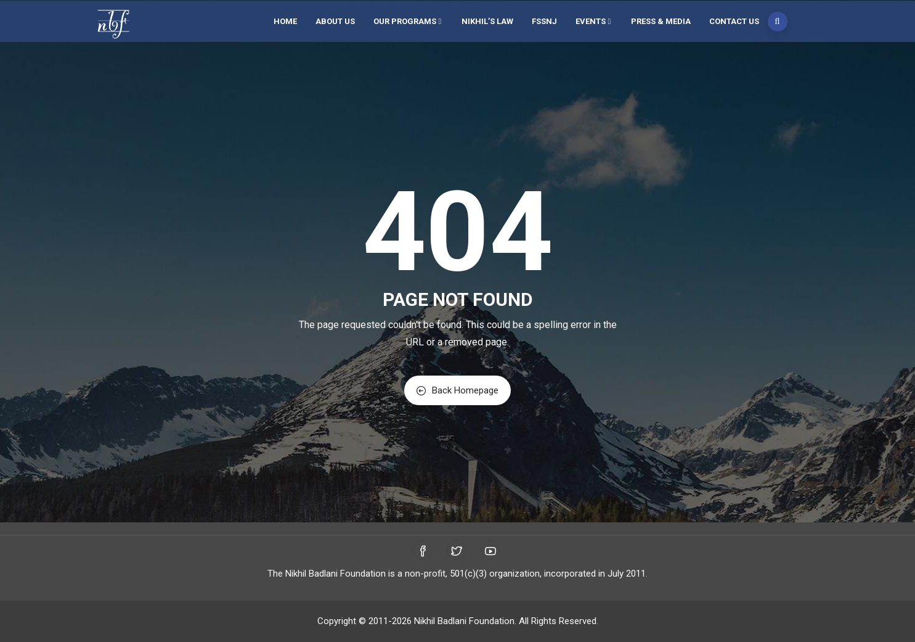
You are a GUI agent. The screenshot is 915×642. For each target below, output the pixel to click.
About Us (335, 21)
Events (593, 21)
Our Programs (408, 21)
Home (285, 21)
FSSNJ (544, 21)
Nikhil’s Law (487, 21)
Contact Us (734, 21)
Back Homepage (457, 390)
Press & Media (661, 21)
